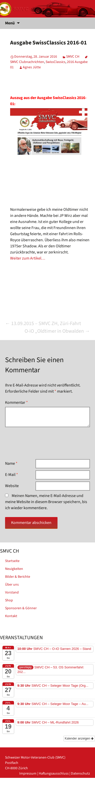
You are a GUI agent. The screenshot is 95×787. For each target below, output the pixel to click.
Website (12, 486)
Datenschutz (80, 773)
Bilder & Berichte (17, 576)
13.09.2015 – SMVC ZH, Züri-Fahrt (43, 323)
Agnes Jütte (32, 67)
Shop (9, 600)
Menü (10, 23)
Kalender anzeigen (79, 738)
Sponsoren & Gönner (21, 608)
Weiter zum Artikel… (27, 258)
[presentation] (43, 443)
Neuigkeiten (14, 568)
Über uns (12, 584)
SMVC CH (72, 56)
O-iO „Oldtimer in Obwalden (57, 331)
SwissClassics (55, 62)
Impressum (27, 773)
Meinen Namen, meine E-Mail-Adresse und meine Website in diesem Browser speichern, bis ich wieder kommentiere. (46, 502)
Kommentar (16, 402)
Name (11, 463)
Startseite (12, 561)
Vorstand (12, 592)
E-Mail (11, 474)
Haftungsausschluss (54, 773)
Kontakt (11, 616)
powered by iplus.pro (74, 784)
